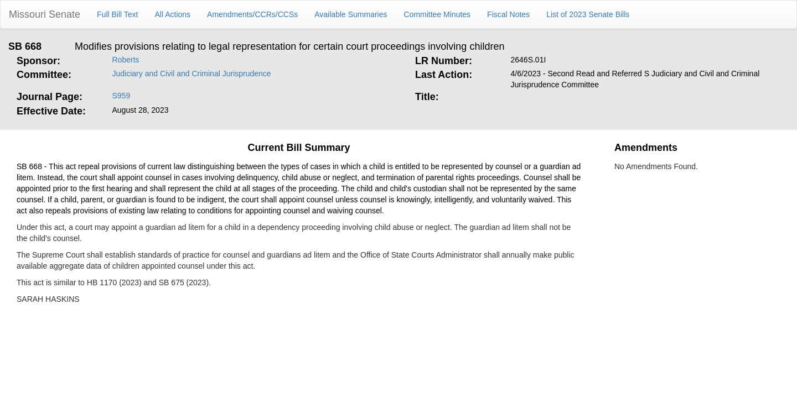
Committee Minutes (437, 14)
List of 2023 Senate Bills (587, 14)
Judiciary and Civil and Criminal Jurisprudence (191, 73)
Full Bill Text (117, 14)
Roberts (125, 59)
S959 (121, 95)
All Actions (173, 14)
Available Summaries (350, 14)
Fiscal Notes (508, 14)
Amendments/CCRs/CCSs (252, 14)
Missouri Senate (44, 14)
